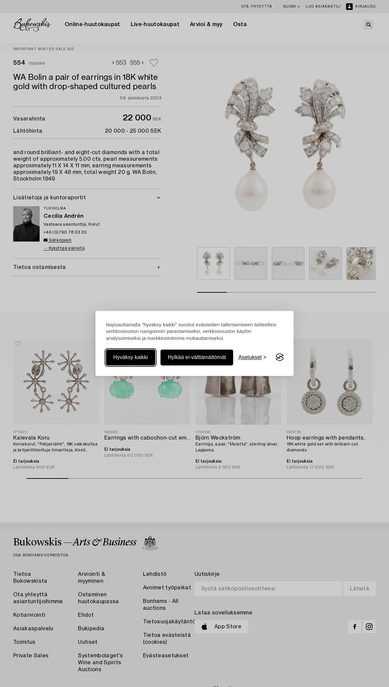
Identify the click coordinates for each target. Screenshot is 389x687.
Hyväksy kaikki (130, 357)
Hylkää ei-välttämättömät (197, 357)
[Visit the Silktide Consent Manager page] (280, 357)
